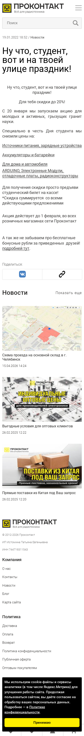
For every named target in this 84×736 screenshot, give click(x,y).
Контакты (9, 577)
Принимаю (42, 723)
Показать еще (69, 293)
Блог (5, 594)
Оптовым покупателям (19, 668)
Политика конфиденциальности (26, 651)
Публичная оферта (16, 659)
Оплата (7, 634)
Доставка (9, 626)
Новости (37, 37)
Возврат (8, 643)
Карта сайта (11, 602)
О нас (6, 569)
